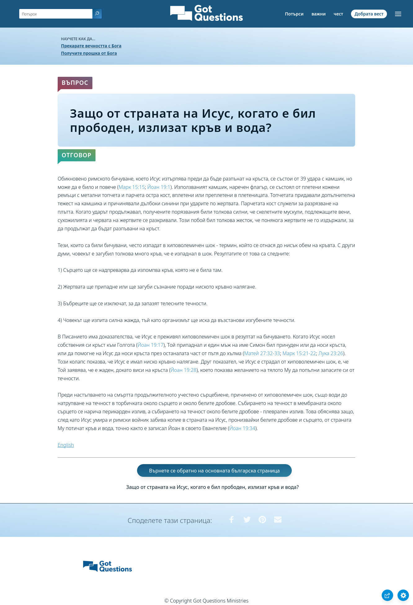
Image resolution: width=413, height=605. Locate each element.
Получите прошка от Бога (89, 53)
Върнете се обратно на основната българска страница (214, 470)
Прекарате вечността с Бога (91, 46)
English (66, 445)
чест (338, 14)
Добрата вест (368, 14)
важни (319, 14)
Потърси (294, 14)
